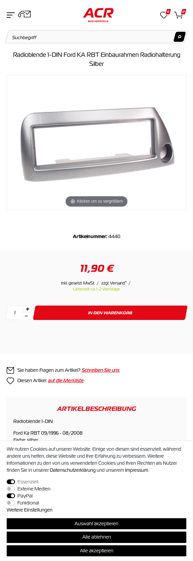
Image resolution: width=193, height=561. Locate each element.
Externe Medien (34, 489)
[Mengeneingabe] (14, 313)
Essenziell (27, 482)
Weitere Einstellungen (30, 510)
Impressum (136, 470)
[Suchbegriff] (96, 36)
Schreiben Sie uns (100, 370)
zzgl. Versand (114, 283)
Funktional (28, 503)
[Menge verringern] (26, 316)
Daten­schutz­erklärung (73, 470)
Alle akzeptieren (96, 551)
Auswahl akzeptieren (96, 524)
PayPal (25, 496)
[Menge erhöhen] (27, 309)
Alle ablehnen (96, 537)
